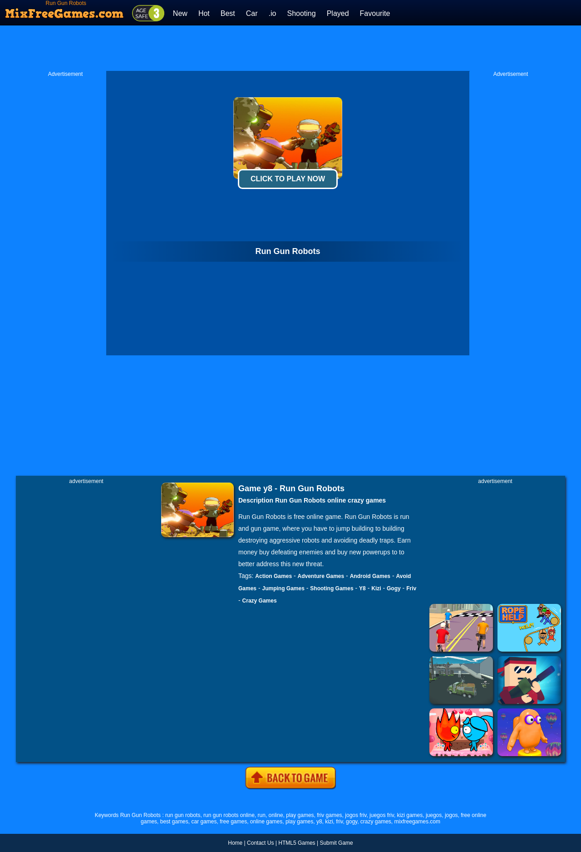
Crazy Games (259, 601)
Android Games (370, 576)
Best (228, 13)
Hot (204, 13)
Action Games (273, 576)
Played (338, 13)
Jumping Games (283, 588)
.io (272, 13)
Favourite (375, 13)
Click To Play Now (288, 179)
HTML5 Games (296, 843)
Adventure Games (321, 576)
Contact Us (260, 843)
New (180, 13)
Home (235, 843)
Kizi (376, 588)
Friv (411, 588)
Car (252, 13)
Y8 (362, 588)
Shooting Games (331, 588)
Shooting (301, 13)
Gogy (394, 588)
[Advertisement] (290, 48)
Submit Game (336, 843)
